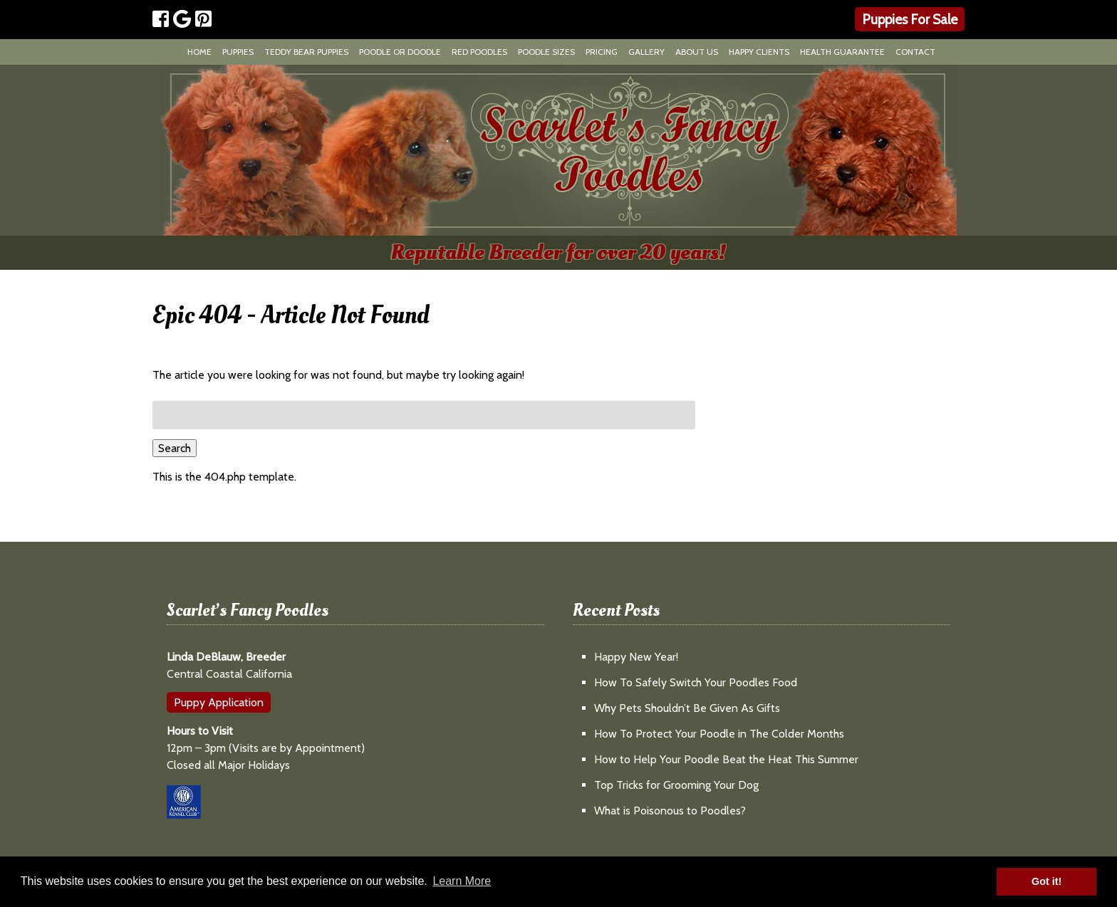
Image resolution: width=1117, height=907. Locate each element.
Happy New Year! (636, 657)
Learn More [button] (461, 881)
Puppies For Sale (909, 19)
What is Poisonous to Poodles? (670, 810)
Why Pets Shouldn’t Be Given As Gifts (687, 708)
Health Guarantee (842, 51)
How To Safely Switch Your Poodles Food (695, 682)
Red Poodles (479, 51)
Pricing (602, 51)
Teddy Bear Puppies (306, 51)
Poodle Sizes (546, 51)
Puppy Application (219, 702)
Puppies (238, 51)
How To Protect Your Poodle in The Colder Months (719, 733)
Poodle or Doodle (400, 51)
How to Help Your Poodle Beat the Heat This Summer (726, 759)
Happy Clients (759, 51)
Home (199, 51)
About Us (696, 51)
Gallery (646, 51)
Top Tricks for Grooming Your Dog (676, 785)
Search (174, 448)
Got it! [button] (1046, 881)
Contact (915, 51)
